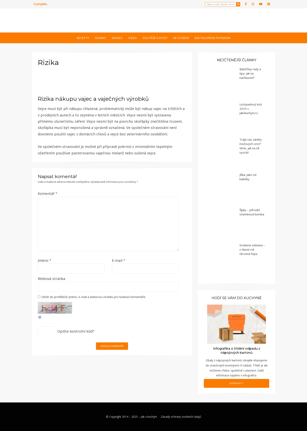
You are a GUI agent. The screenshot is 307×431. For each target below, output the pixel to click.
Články (100, 38)
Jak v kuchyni (149, 416)
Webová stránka (51, 278)
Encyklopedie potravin (212, 38)
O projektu (40, 4)
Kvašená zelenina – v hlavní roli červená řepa (252, 249)
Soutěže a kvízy (155, 38)
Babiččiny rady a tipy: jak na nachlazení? (250, 73)
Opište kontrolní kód (75, 331)
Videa (132, 38)
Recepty (83, 38)
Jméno (44, 260)
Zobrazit (236, 383)
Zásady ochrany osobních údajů (181, 416)
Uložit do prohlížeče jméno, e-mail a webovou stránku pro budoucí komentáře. (93, 297)
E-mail (118, 260)
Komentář (47, 193)
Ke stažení (181, 38)
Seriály (117, 38)
